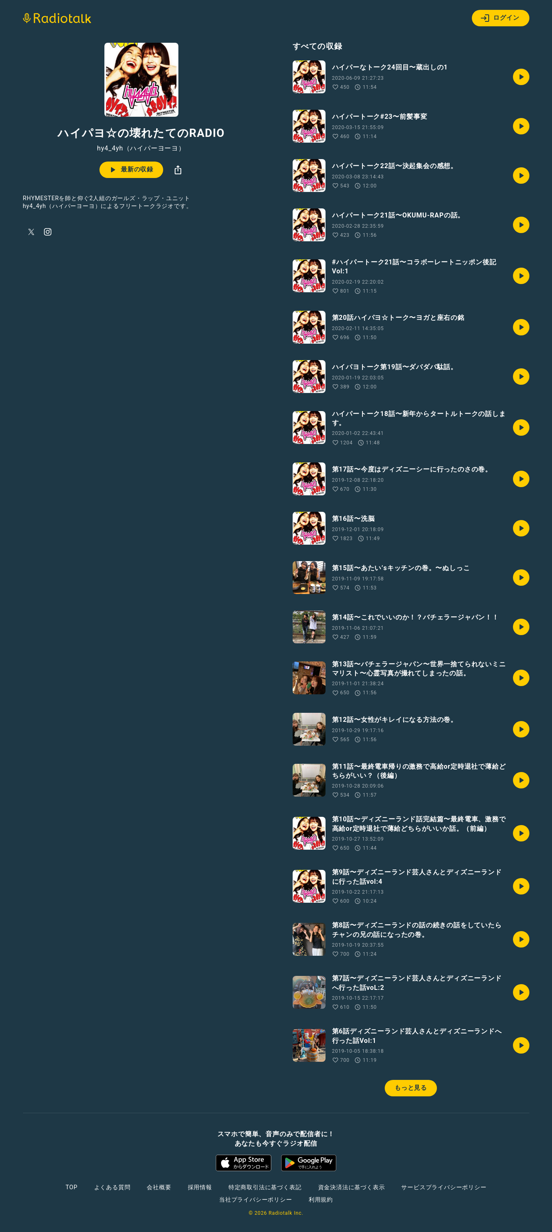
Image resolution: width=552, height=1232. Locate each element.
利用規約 (321, 1199)
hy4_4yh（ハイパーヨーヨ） (141, 148)
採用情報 (200, 1187)
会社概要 (159, 1187)
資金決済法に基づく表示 (351, 1187)
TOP (71, 1187)
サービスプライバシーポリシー (443, 1187)
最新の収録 (130, 170)
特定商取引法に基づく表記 (265, 1187)
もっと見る (411, 1087)
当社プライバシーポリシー (255, 1199)
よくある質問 (112, 1187)
